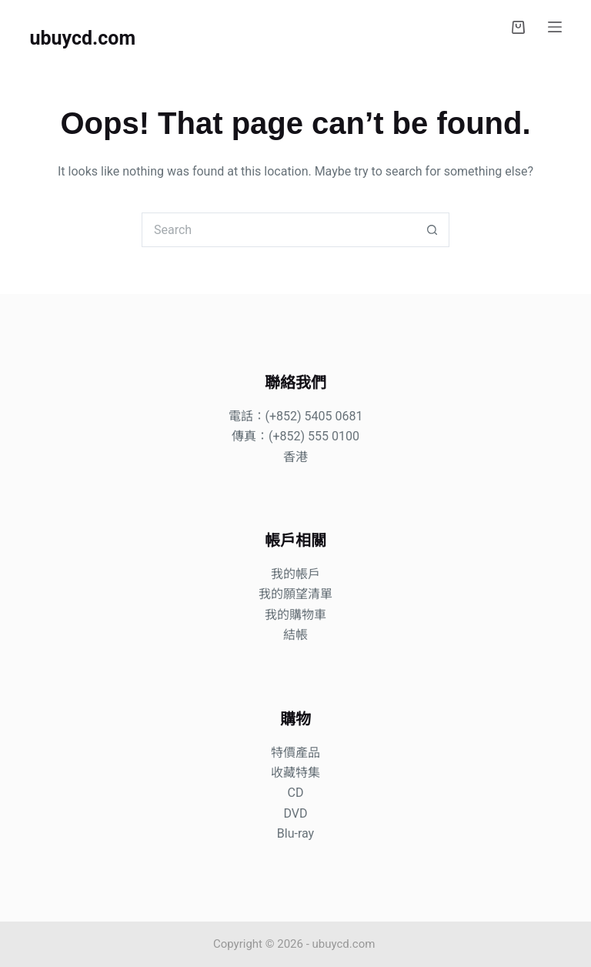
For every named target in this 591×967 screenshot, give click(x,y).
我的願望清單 (295, 594)
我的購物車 (295, 614)
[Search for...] (278, 229)
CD (296, 792)
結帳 (295, 634)
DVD (295, 813)
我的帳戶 (295, 574)
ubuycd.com (82, 38)
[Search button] (432, 229)
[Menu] (555, 27)
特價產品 (295, 752)
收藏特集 (295, 772)
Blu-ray (295, 833)
